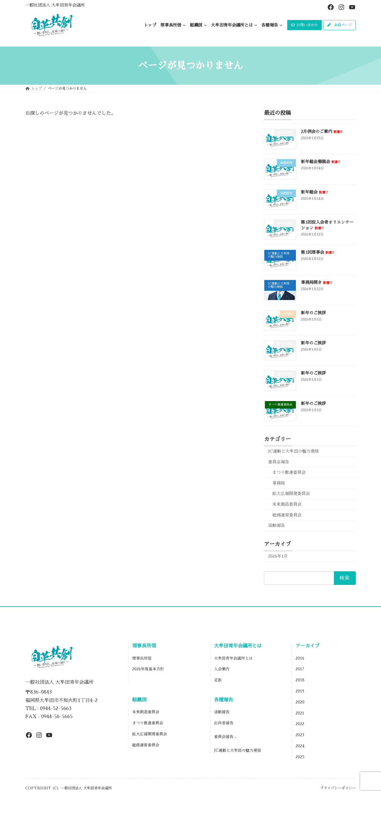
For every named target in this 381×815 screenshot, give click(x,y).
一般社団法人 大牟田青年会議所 (55, 5)
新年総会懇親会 (320, 162)
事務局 (278, 483)
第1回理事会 (317, 252)
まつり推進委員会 (289, 472)
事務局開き (316, 282)
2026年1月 (278, 556)
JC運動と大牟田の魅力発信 (293, 451)
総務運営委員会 (287, 515)
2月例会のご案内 (321, 131)
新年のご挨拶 (313, 313)
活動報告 (276, 525)
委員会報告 (278, 462)
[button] (304, 25)
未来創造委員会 (287, 504)
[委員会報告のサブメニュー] (235, 737)
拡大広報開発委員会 (291, 493)
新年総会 (314, 192)
